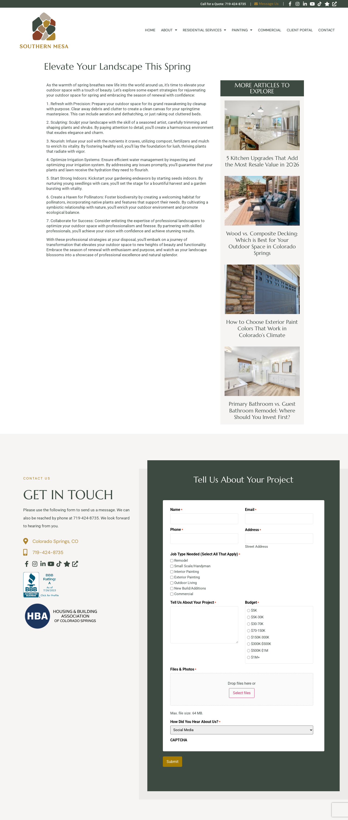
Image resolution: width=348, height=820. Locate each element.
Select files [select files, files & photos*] (242, 690)
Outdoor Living (185, 580)
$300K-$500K (261, 641)
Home (150, 30)
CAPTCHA (178, 738)
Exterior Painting (187, 575)
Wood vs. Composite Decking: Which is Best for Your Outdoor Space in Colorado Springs (262, 243)
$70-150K (258, 628)
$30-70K (257, 621)
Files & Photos (183, 667)
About (169, 30)
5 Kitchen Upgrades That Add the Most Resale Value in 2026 (262, 161)
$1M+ (255, 655)
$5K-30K (257, 615)
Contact (326, 30)
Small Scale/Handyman (192, 564)
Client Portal (300, 30)
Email (250, 510)
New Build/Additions (190, 586)
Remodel (181, 558)
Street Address (256, 544)
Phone (176, 528)
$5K (254, 608)
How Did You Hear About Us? (195, 719)
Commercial (269, 30)
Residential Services (204, 30)
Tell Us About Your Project (193, 600)
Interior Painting (186, 569)
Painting (242, 30)
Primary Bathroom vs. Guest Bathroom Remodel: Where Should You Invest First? (262, 410)
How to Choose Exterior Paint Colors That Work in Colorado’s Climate (262, 328)
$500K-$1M (259, 648)
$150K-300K (260, 635)
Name (176, 510)
